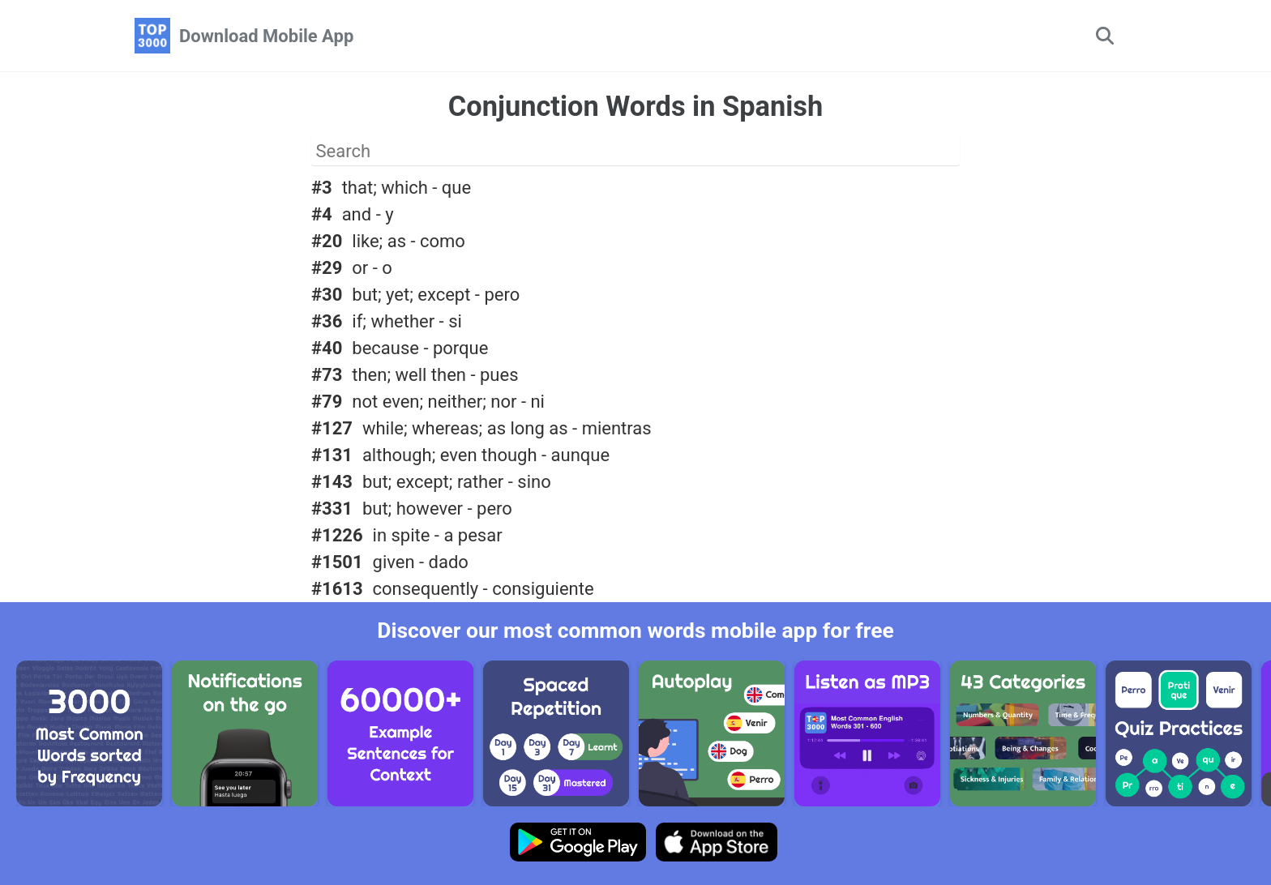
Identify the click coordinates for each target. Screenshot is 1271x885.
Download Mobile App (266, 36)
